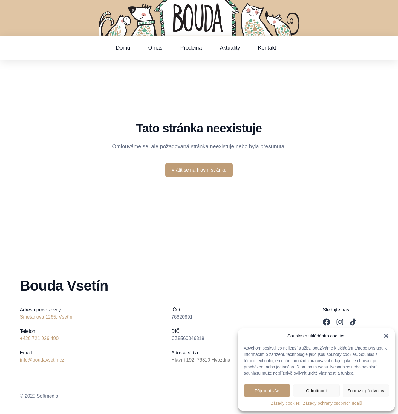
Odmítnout (316, 390)
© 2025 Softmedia (39, 395)
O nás (155, 48)
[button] (386, 336)
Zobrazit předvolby (366, 390)
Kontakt (267, 48)
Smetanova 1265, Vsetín (46, 316)
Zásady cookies (285, 403)
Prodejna (191, 48)
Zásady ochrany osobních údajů (332, 403)
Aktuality (230, 48)
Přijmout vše (267, 390)
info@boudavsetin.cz (42, 359)
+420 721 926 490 (39, 338)
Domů (123, 48)
